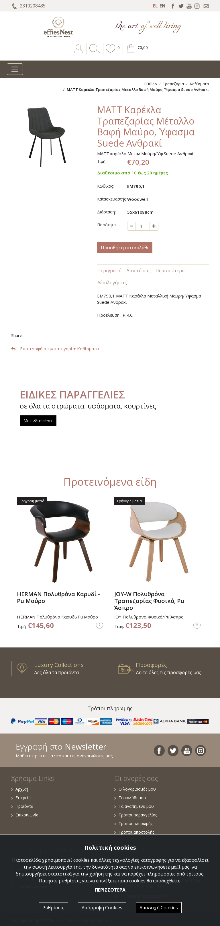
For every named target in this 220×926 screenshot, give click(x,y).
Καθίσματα (199, 83)
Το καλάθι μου (130, 797)
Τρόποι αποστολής (134, 832)
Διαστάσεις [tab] (138, 270)
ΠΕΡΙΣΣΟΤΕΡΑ (110, 890)
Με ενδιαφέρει (38, 420)
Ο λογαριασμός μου (135, 789)
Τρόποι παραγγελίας (135, 815)
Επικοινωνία (24, 815)
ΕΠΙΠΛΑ (150, 83)
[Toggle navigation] (15, 69)
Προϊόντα (22, 806)
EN (163, 6)
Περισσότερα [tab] (170, 270)
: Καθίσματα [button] (55, 348)
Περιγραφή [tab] (109, 270)
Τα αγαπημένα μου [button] (134, 806)
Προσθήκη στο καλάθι (125, 247)
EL (155, 6)
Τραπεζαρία (173, 83)
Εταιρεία (21, 797)
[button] (110, 53)
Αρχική (19, 789)
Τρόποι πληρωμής (133, 823)
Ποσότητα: (107, 224)
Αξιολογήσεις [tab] (112, 282)
